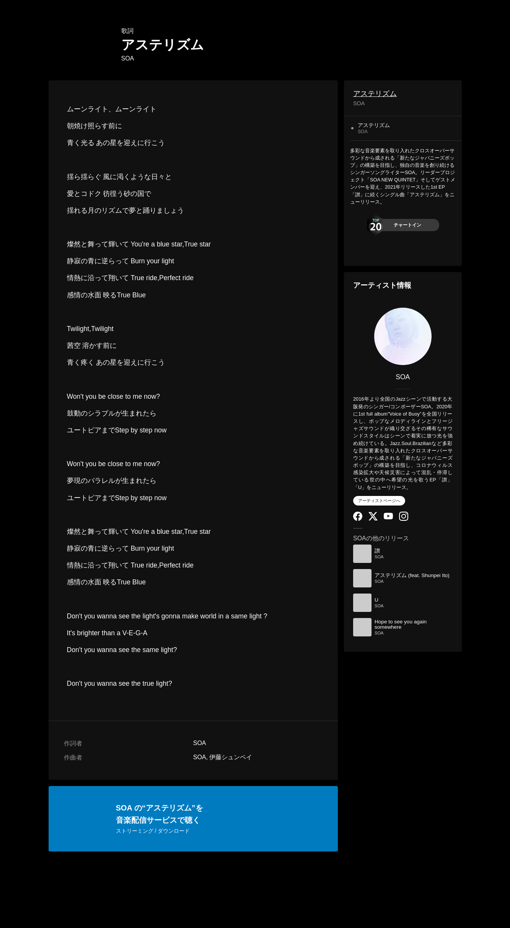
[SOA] (403, 336)
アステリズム (375, 94)
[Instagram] (403, 519)
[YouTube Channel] (388, 517)
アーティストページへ (379, 500)
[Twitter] (373, 519)
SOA (127, 58)
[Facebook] (357, 519)
